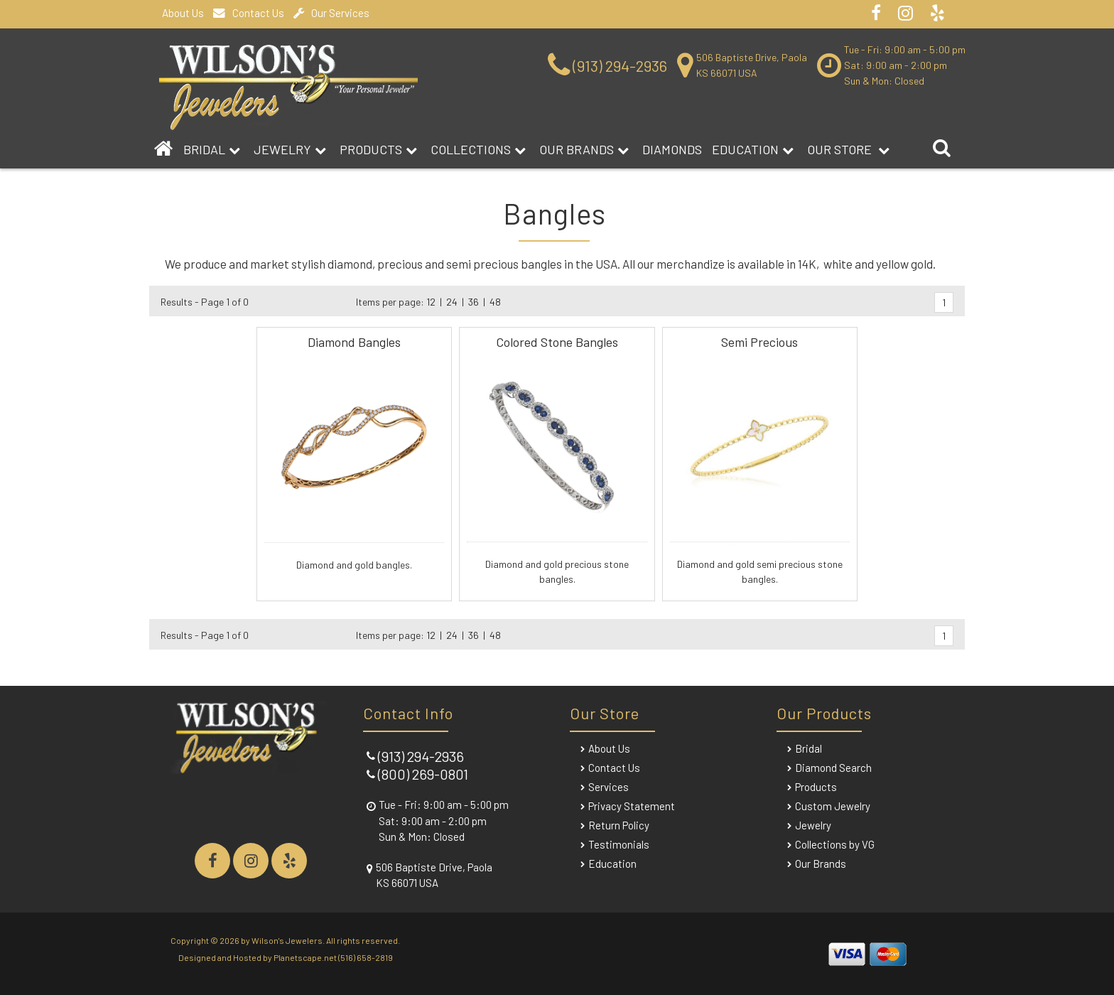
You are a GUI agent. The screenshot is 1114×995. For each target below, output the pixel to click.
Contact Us (248, 12)
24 (452, 302)
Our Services (331, 12)
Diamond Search (833, 767)
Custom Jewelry (832, 806)
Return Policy (618, 825)
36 (473, 302)
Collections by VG (835, 844)
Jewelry (290, 149)
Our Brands (584, 149)
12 (431, 302)
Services (608, 786)
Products (378, 149)
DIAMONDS (672, 149)
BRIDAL (211, 149)
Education (753, 149)
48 (495, 302)
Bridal (808, 748)
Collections (478, 149)
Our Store (848, 149)
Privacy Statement (631, 806)
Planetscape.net (305, 957)
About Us (183, 12)
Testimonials (618, 844)
